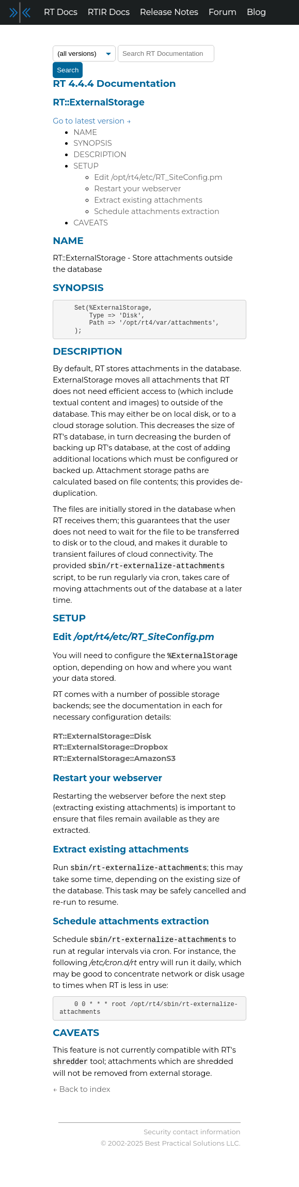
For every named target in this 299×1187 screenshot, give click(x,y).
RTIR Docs (109, 12)
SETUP (86, 166)
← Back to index (81, 1089)
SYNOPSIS (92, 143)
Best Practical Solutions (185, 1143)
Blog (256, 12)
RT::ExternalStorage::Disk (102, 736)
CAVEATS (90, 222)
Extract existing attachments (148, 200)
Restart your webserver (137, 188)
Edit (133, 636)
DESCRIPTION (100, 154)
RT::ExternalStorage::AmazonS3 (114, 758)
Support (22, 37)
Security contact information (192, 1132)
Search (67, 70)
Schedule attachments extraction (156, 211)
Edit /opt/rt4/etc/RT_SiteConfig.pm (158, 177)
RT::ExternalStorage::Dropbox (110, 747)
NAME (85, 132)
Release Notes (169, 12)
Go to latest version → (92, 121)
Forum (223, 12)
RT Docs (60, 12)
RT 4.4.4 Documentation (114, 83)
